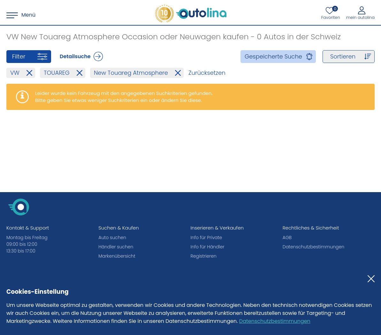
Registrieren (204, 256)
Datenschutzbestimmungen (274, 321)
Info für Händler (208, 247)
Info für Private (206, 237)
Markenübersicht (116, 256)
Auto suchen (112, 237)
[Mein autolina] (360, 13)
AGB (287, 237)
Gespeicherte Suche (273, 56)
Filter (18, 56)
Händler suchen (115, 247)
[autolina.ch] (190, 13)
